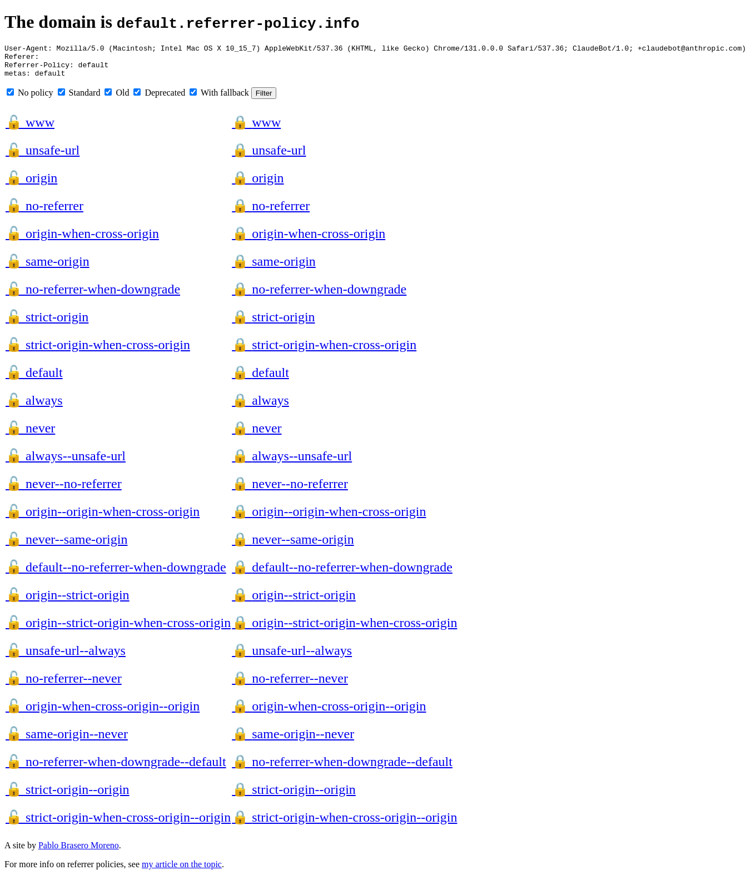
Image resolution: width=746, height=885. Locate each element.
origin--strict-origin (68, 601)
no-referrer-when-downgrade (93, 296)
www (30, 129)
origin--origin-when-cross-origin (103, 518)
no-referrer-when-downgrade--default (116, 768)
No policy (30, 99)
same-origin (47, 268)
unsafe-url (42, 157)
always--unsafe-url (66, 462)
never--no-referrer (64, 490)
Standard (79, 99)
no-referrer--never (64, 685)
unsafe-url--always (66, 657)
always (34, 407)
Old (117, 99)
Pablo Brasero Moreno (78, 852)
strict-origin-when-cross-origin (98, 351)
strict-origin (47, 323)
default (34, 379)
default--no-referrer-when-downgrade (116, 573)
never (30, 434)
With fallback (219, 99)
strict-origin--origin (68, 796)
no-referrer (44, 212)
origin (31, 184)
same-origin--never (67, 740)
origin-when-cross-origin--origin (103, 712)
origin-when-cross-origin (82, 240)
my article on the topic (182, 871)
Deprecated (159, 99)
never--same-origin (66, 546)
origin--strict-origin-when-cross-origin (118, 629)
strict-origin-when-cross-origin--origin (118, 824)
